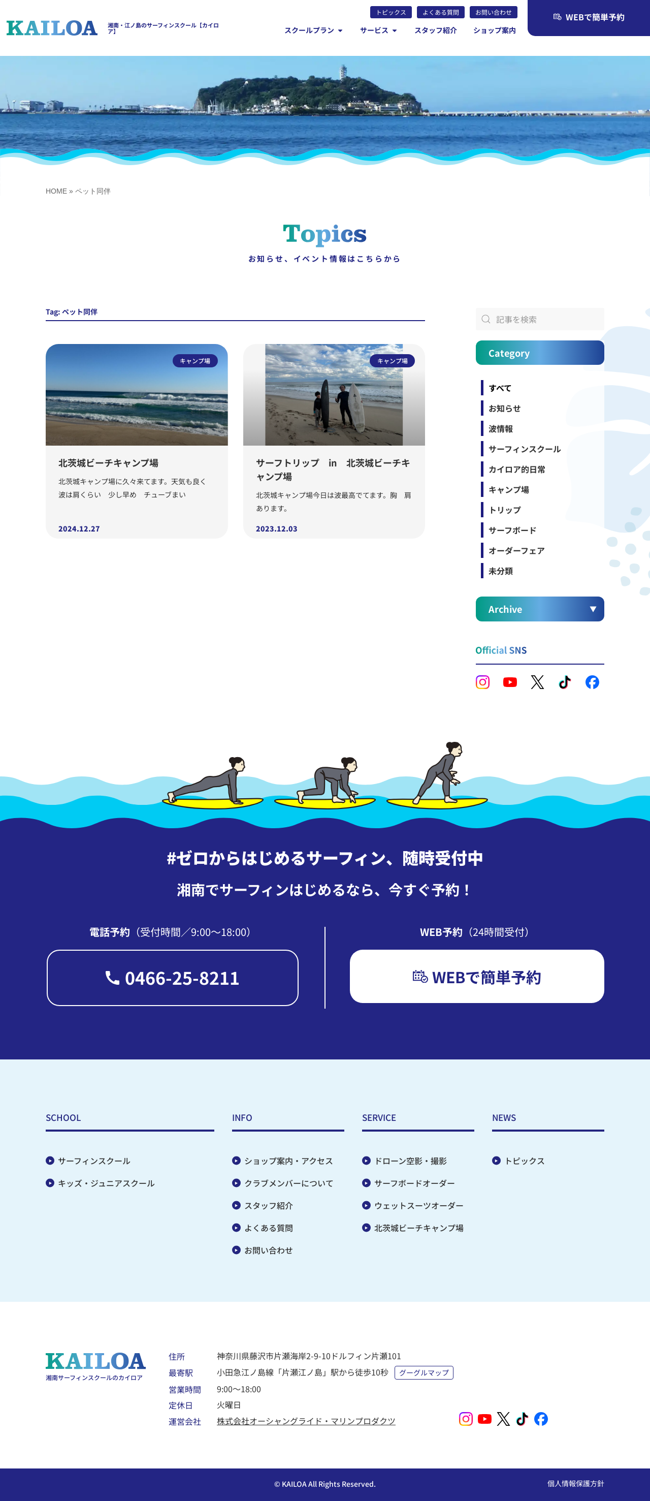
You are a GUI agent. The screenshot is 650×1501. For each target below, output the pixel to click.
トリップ (505, 510)
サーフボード (513, 530)
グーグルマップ (424, 1372)
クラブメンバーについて (289, 1183)
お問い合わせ (268, 1250)
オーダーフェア (517, 550)
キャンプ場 (509, 489)
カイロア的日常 (517, 469)
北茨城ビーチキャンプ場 (108, 462)
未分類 (501, 571)
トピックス (524, 1160)
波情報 (501, 428)
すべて (500, 388)
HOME (56, 191)
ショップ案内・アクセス (288, 1160)
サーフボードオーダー (414, 1183)
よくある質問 (268, 1228)
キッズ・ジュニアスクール (106, 1183)
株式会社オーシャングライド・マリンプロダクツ (306, 1421)
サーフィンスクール (525, 449)
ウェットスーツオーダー (419, 1205)
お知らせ (505, 408)
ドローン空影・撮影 (410, 1160)
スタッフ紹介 (268, 1205)
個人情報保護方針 (575, 1483)
